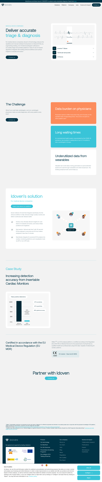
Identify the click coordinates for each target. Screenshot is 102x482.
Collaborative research (88, 442)
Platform (64, 5)
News (61, 452)
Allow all (88, 467)
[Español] (47, 465)
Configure (88, 472)
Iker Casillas (63, 457)
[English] (42, 465)
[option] (47, 465)
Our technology (44, 442)
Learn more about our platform (22, 206)
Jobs (77, 5)
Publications (85, 444)
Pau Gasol (62, 460)
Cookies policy (33, 476)
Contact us (96, 5)
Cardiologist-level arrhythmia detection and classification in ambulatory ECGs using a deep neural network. (37, 426)
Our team (62, 444)
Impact (84, 447)
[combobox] (42, 465)
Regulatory (63, 455)
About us (62, 442)
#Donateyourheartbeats (85, 450)
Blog (61, 450)
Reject (88, 477)
